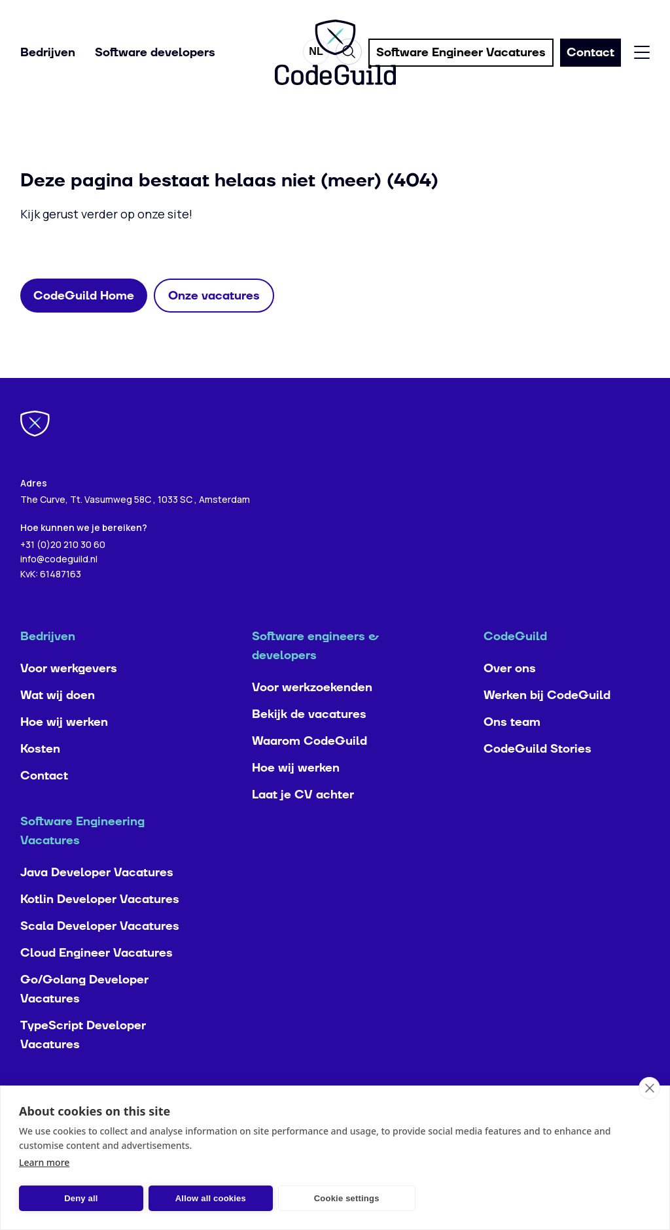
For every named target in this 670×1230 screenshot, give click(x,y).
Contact (44, 802)
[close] (649, 1088)
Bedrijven (47, 52)
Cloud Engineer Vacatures (96, 979)
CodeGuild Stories (537, 775)
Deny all (80, 1198)
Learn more (44, 1162)
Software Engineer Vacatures (461, 52)
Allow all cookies (210, 1198)
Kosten (40, 775)
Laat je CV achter (303, 821)
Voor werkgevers (68, 695)
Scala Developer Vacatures (99, 952)
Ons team (512, 748)
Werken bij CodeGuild (547, 721)
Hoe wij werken (64, 748)
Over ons (510, 695)
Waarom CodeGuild (309, 767)
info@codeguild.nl (58, 585)
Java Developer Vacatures (96, 899)
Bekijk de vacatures (309, 740)
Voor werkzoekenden (312, 714)
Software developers (155, 52)
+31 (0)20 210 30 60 (62, 570)
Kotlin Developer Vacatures (99, 925)
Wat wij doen (57, 721)
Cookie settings (346, 1198)
